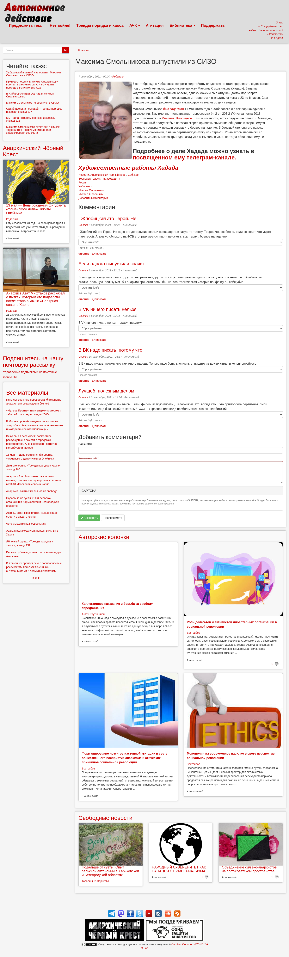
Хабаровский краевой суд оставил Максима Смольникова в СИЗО (33, 74)
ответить (83, 253)
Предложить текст (26, 25)
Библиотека (182, 25)
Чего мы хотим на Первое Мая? (26, 523)
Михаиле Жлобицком (177, 118)
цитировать (99, 253)
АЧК (134, 25)
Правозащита (111, 178)
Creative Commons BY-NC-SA (189, 944)
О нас (144, 948)
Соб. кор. (133, 174)
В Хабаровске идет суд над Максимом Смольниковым (30, 95)
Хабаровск (85, 186)
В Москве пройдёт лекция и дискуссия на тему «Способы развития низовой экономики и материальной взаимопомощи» (34, 425)
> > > (36, 578)
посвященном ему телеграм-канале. (184, 157)
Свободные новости (105, 818)
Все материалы (27, 392)
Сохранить (89, 517)
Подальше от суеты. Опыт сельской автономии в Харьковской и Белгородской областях (110, 871)
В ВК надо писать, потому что (110, 350)
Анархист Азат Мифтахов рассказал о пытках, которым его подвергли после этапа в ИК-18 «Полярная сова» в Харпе (35, 299)
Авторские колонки (103, 537)
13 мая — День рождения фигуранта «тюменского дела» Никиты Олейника (36, 209)
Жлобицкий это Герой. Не (107, 218)
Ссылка (83, 224)
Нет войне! (60, 25)
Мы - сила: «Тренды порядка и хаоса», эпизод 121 (30, 119)
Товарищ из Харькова (95, 881)
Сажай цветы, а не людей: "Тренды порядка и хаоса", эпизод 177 (34, 110)
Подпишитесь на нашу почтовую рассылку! (33, 361)
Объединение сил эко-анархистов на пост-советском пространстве (249, 869)
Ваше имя (85, 444)
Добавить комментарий (93, 198)
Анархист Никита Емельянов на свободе (31, 491)
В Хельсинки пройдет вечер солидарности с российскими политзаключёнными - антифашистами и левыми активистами (34, 567)
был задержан (173, 109)
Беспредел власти (89, 178)
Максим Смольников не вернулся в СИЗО (32, 102)
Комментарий (88, 458)
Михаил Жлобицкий (90, 194)
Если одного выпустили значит (111, 263)
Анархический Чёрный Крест (108, 174)
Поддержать (213, 25)
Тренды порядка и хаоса (100, 25)
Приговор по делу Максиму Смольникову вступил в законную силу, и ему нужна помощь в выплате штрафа (32, 84)
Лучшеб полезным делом (106, 390)
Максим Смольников (91, 190)
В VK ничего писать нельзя (108, 309)
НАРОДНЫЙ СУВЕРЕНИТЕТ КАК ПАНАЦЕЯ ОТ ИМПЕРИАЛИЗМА (179, 869)
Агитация (154, 25)
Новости (83, 50)
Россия (82, 182)
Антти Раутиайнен (93, 614)
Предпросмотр (113, 517)
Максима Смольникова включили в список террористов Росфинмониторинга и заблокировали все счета (32, 129)
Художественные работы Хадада (128, 167)
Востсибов (193, 632)
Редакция (118, 76)
